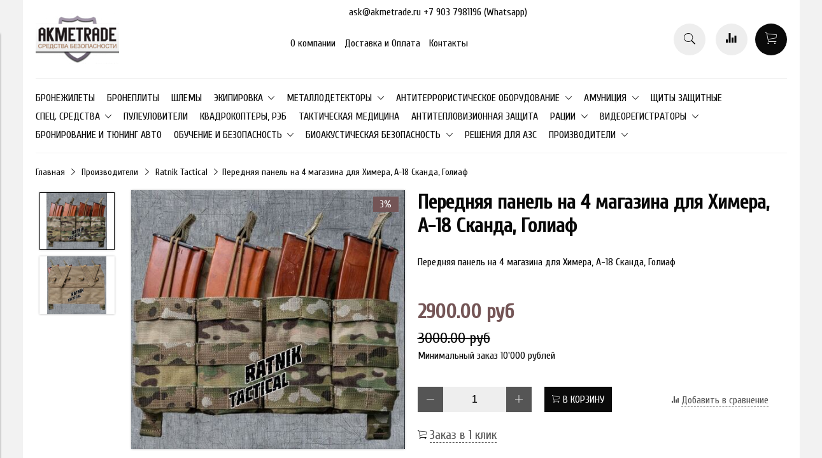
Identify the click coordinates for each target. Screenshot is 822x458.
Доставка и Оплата (382, 43)
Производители (109, 172)
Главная (50, 172)
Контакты (448, 43)
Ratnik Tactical (181, 172)
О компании (313, 43)
